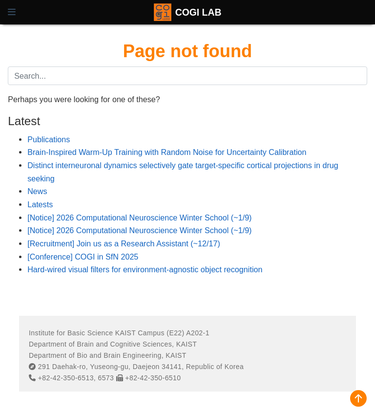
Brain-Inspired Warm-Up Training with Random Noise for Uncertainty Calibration (166, 152)
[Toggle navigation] (12, 12)
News (37, 191)
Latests (40, 204)
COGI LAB (198, 12)
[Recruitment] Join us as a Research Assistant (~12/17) (123, 243)
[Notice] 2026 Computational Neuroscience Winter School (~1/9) (139, 217)
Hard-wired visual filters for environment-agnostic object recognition (144, 269)
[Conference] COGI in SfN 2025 (82, 256)
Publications (48, 139)
